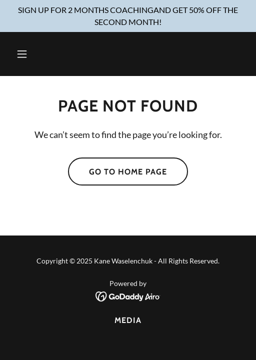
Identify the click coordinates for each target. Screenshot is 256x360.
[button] (38, 54)
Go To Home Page (128, 171)
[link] (128, 295)
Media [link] (128, 320)
